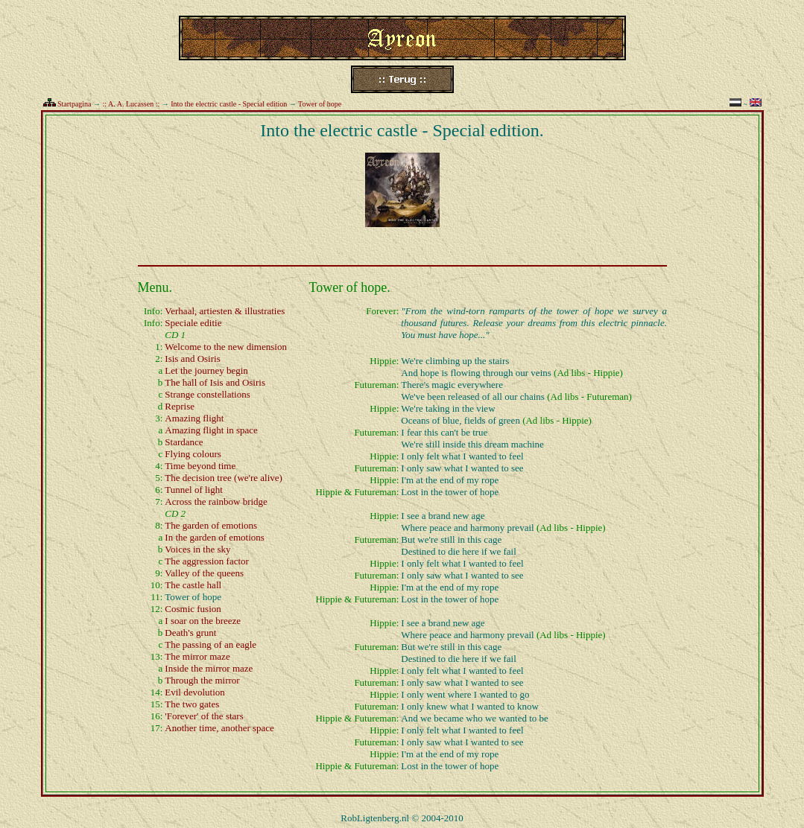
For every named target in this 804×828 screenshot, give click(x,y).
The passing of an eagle (210, 644)
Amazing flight (194, 418)
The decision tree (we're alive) (223, 477)
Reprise (179, 406)
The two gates (192, 704)
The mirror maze (197, 656)
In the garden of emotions (215, 537)
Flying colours (193, 453)
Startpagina (74, 104)
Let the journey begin (206, 370)
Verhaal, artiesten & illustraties (225, 310)
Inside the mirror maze (209, 668)
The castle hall (193, 584)
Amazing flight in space (211, 430)
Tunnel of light (194, 489)
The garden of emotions (211, 525)
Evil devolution (195, 692)
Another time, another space (219, 727)
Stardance (184, 442)
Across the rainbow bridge (216, 501)
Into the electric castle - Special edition (229, 104)
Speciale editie (193, 322)
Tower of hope (319, 104)
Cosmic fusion (193, 608)
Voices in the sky (197, 549)
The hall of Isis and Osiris (215, 382)
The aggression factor (207, 561)
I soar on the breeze (203, 620)
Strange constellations (207, 394)
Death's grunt (190, 632)
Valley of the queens (204, 573)
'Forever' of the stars (204, 716)
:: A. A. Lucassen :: (131, 104)
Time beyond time (200, 465)
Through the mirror (202, 680)
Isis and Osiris (192, 358)
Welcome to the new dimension (226, 346)
